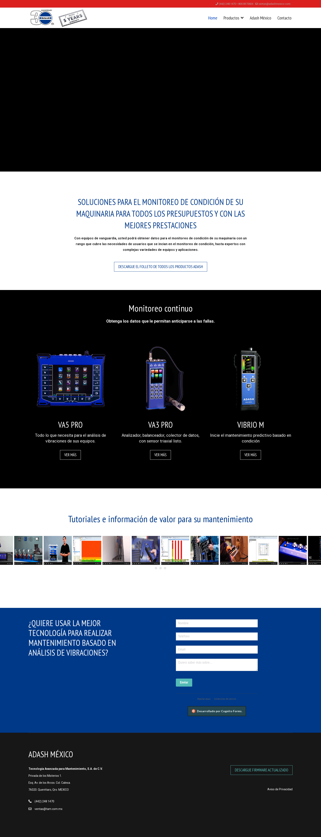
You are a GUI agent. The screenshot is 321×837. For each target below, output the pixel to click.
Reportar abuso (204, 699)
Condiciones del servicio (225, 699)
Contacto (284, 18)
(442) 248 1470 (44, 801)
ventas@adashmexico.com (274, 3)
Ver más (70, 454)
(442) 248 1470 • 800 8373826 (236, 3)
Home (212, 18)
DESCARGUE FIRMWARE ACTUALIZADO (261, 770)
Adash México (260, 18)
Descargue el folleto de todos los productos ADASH (160, 266)
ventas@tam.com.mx (48, 809)
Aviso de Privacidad (280, 789)
